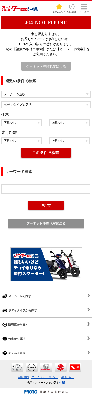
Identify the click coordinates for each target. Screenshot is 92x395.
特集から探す (13, 339)
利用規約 (23, 377)
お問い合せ (67, 377)
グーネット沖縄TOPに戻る (46, 66)
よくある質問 (13, 353)
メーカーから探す (16, 296)
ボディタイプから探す (19, 310)
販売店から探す (15, 324)
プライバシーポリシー (44, 377)
